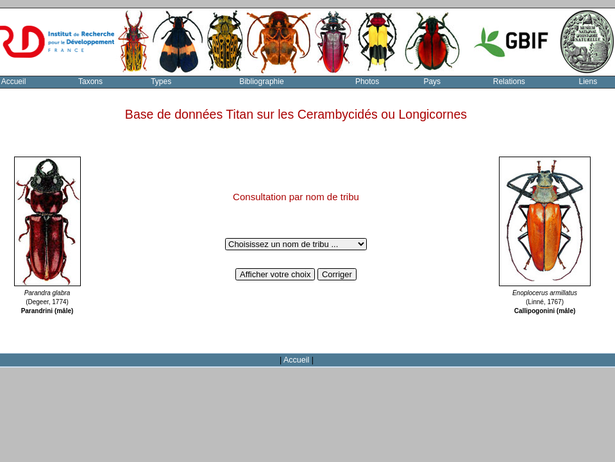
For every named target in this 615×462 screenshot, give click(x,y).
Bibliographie (261, 81)
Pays (432, 81)
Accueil (296, 359)
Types (161, 81)
